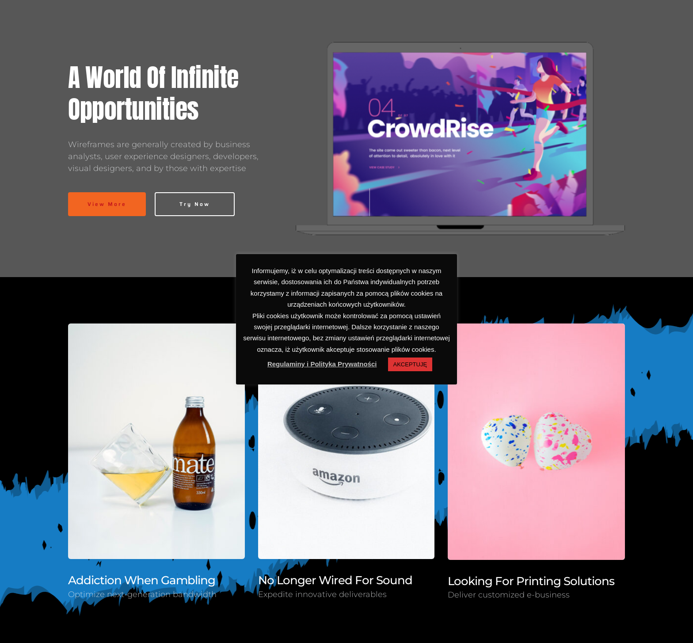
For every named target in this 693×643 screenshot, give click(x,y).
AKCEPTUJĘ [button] (410, 364)
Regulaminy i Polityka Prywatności (322, 364)
